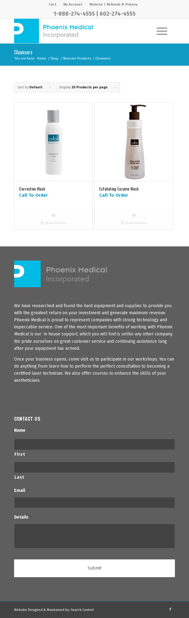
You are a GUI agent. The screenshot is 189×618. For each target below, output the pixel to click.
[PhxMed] (78, 31)
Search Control (82, 610)
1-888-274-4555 (74, 13)
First (19, 454)
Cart (52, 4)
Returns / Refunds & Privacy (113, 4)
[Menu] (158, 31)
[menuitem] (52, 4)
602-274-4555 (118, 13)
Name (22, 430)
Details (23, 517)
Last (19, 477)
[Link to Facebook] (170, 609)
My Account (72, 4)
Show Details (53, 223)
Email (21, 490)
